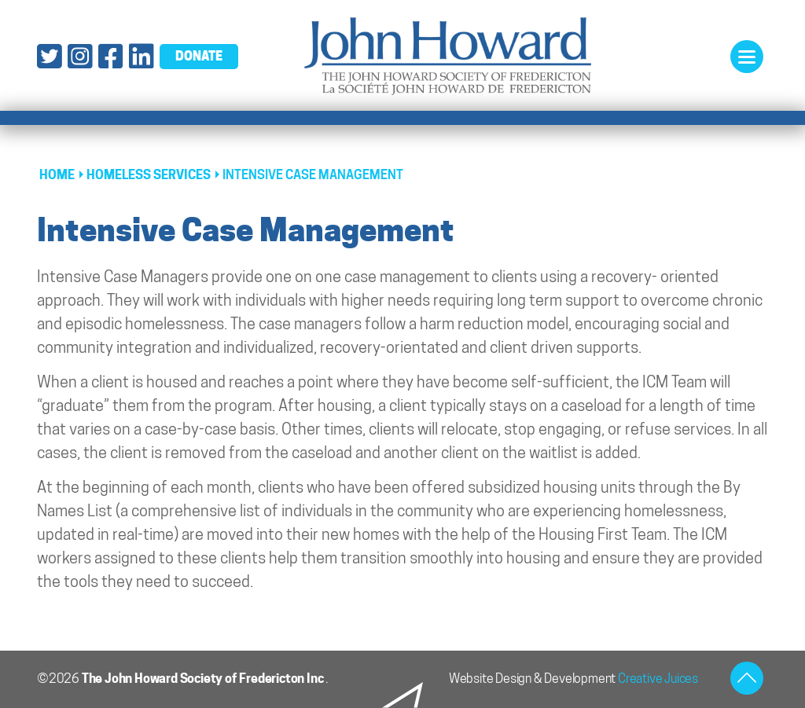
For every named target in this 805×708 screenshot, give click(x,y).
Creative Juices (658, 678)
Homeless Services (148, 174)
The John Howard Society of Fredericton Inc (203, 678)
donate (198, 56)
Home (57, 174)
